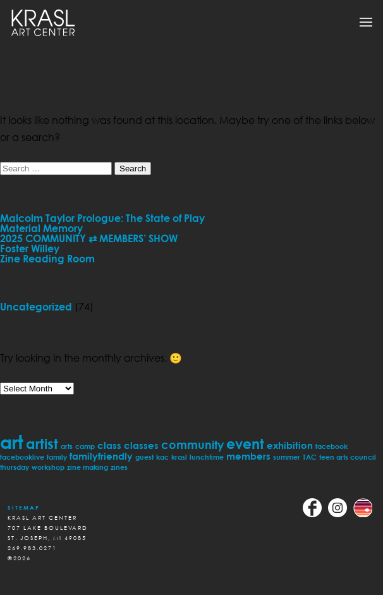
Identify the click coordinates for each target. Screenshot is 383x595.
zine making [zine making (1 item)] (87, 467)
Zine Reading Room (47, 258)
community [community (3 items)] (192, 444)
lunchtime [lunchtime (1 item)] (207, 457)
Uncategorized (36, 306)
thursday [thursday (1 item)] (14, 467)
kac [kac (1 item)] (162, 457)
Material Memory (41, 228)
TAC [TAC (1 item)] (310, 457)
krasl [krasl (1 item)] (179, 457)
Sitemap (24, 507)
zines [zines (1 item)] (119, 467)
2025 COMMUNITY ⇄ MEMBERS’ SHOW (89, 238)
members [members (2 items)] (248, 456)
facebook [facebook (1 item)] (331, 446)
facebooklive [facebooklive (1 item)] (22, 457)
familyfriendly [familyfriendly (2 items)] (101, 456)
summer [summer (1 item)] (286, 457)
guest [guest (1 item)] (144, 457)
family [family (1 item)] (57, 457)
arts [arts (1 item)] (67, 446)
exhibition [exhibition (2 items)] (290, 445)
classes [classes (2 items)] (141, 445)
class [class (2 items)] (109, 445)
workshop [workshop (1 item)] (48, 467)
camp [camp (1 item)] (85, 446)
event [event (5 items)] (245, 443)
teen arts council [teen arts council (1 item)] (347, 457)
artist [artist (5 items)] (42, 443)
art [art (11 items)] (11, 442)
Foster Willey (29, 248)
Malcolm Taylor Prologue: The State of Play (102, 218)
